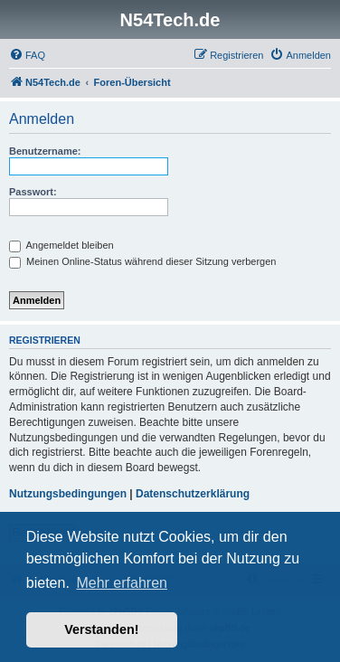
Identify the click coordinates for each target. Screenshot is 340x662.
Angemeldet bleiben (61, 245)
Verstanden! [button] (101, 629)
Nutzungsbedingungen (68, 493)
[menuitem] (27, 55)
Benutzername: (44, 151)
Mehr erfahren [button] (121, 583)
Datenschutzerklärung (193, 493)
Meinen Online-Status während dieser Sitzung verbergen (142, 261)
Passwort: (33, 191)
